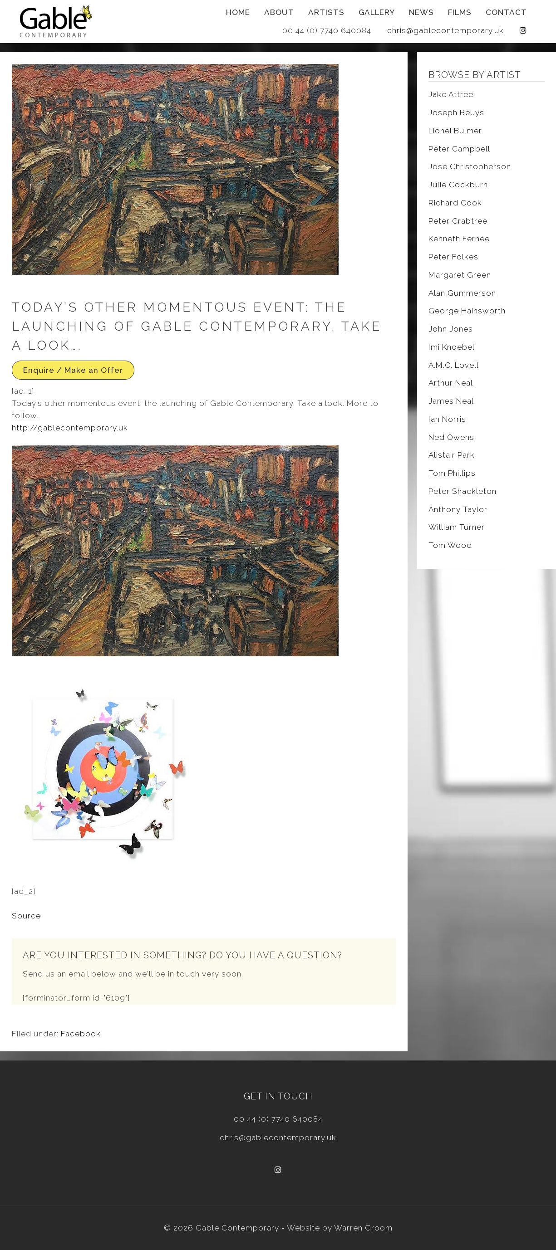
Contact (506, 12)
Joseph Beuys (456, 112)
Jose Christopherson (469, 166)
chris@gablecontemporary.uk (445, 30)
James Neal (451, 400)
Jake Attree (450, 94)
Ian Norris (447, 419)
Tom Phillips (452, 473)
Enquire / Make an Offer (73, 370)
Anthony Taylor (457, 509)
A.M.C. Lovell (453, 365)
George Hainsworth (467, 310)
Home (238, 12)
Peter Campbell (459, 148)
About (279, 12)
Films (460, 12)
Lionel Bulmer (455, 130)
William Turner (456, 527)
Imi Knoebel (451, 347)
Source (26, 915)
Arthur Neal (450, 382)
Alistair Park (451, 454)
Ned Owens (451, 437)
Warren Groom (363, 1227)
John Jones (450, 328)
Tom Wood (450, 545)
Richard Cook (455, 202)
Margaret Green (459, 274)
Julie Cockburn (458, 184)
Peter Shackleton (462, 491)
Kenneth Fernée (459, 238)
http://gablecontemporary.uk (70, 427)
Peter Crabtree (457, 220)
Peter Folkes (453, 256)
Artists (326, 12)
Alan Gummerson (462, 293)
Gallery (377, 12)
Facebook (81, 1033)
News (421, 12)
